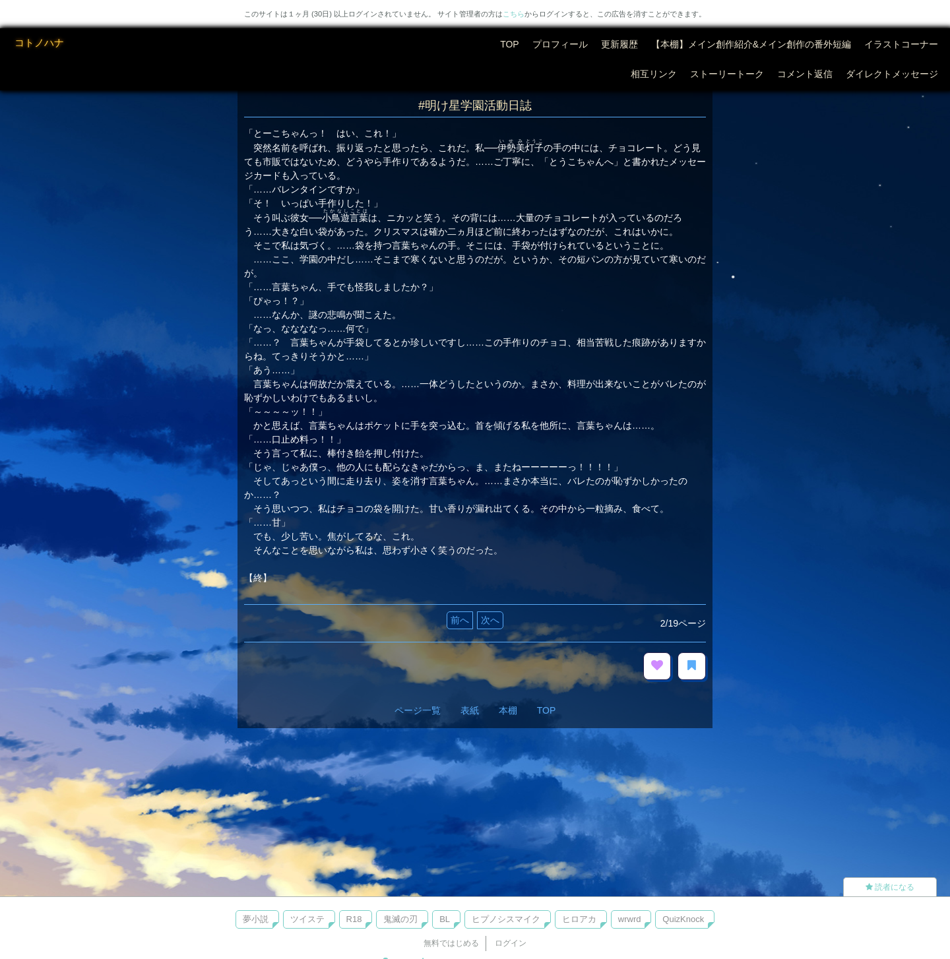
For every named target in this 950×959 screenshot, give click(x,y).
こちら (513, 14)
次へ (490, 620)
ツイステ (307, 919)
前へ (460, 620)
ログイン (510, 943)
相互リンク (654, 74)
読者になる (890, 887)
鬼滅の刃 (400, 919)
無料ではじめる (451, 943)
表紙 (469, 710)
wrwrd (629, 919)
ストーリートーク (727, 74)
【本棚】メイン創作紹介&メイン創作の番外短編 (751, 44)
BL (444, 919)
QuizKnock (683, 919)
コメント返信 (805, 74)
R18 (354, 919)
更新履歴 (619, 44)
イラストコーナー (901, 44)
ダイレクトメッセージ (892, 74)
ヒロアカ (579, 919)
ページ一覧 (418, 710)
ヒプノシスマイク (506, 919)
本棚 (508, 710)
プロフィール (560, 44)
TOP (509, 44)
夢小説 (256, 919)
